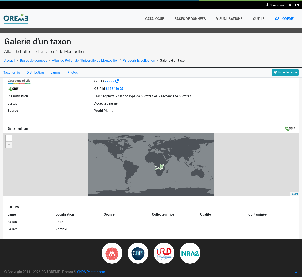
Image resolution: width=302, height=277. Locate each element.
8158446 (114, 89)
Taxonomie (11, 72)
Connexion (275, 5)
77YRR (112, 81)
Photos (72, 72)
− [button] (9, 145)
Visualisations (229, 19)
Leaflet (294, 194)
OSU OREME (284, 19)
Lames (56, 72)
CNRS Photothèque (91, 272)
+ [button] (9, 138)
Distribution (35, 72)
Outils (259, 19)
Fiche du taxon (285, 72)
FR (289, 5)
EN (297, 5)
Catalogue (154, 19)
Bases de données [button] (190, 19)
